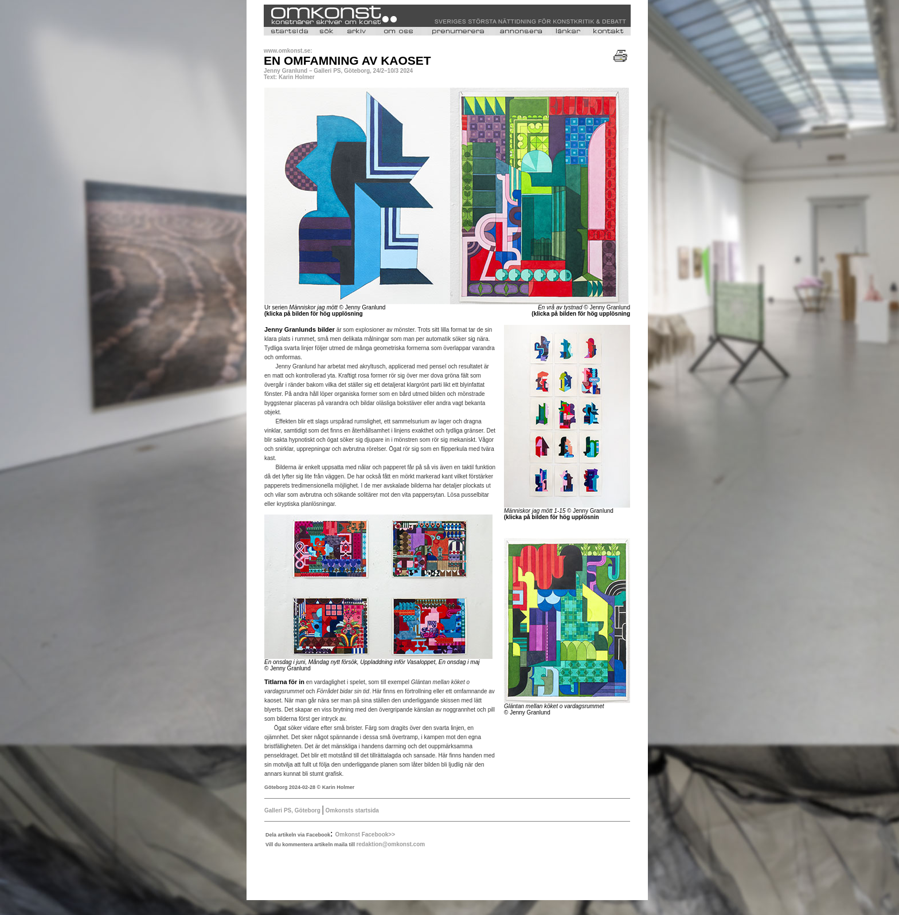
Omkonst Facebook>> (365, 834)
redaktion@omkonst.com (390, 844)
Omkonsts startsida (351, 810)
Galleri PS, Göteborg (293, 810)
